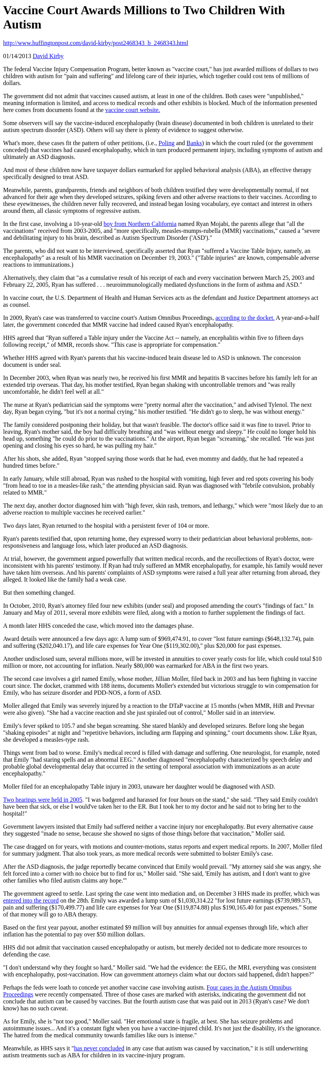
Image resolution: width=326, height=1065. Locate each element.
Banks (194, 143)
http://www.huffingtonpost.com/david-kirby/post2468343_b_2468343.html (95, 43)
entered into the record (31, 900)
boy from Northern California (140, 224)
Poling (167, 143)
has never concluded (99, 1048)
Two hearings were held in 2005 (42, 799)
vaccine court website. (132, 110)
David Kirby (48, 56)
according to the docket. (245, 317)
